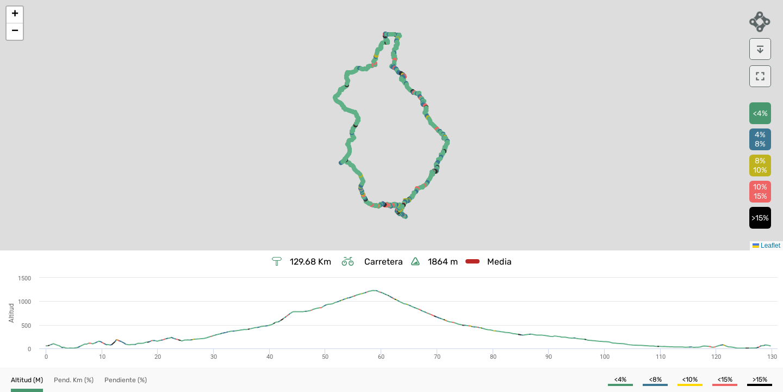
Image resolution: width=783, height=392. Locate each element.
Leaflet (766, 245)
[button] (15, 15)
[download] (760, 49)
